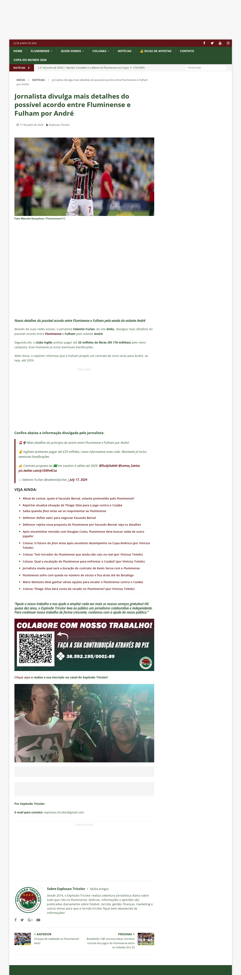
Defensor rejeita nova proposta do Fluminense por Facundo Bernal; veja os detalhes (82, 525)
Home (17, 51)
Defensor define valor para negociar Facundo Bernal (59, 518)
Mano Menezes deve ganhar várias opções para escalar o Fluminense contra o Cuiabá (83, 582)
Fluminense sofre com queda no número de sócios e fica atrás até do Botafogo (78, 575)
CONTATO (187, 51)
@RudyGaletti (108, 466)
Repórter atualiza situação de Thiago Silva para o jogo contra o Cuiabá (72, 505)
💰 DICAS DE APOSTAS (156, 51)
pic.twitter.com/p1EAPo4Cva (38, 470)
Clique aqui (22, 677)
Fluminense (40, 51)
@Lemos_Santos (129, 466)
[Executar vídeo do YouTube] (84, 723)
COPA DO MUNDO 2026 (30, 60)
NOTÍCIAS (125, 51)
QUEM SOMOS (71, 51)
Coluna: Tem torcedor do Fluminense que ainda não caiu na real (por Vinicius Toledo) (83, 554)
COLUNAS (99, 51)
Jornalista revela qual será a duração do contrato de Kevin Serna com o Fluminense (81, 568)
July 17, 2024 (78, 480)
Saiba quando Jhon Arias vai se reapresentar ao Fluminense (64, 511)
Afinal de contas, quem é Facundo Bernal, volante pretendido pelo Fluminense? (78, 498)
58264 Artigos (99, 889)
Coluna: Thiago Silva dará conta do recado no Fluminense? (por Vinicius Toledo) (78, 589)
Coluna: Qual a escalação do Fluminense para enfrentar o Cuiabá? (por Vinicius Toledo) (84, 561)
